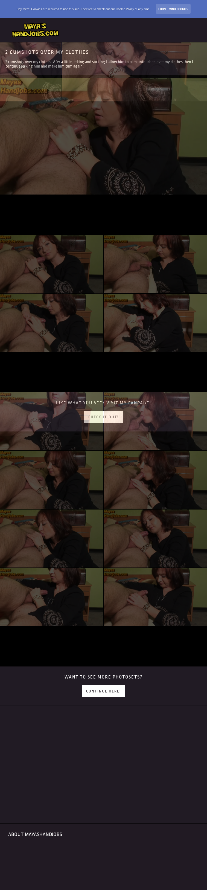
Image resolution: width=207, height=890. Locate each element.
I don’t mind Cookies (173, 9)
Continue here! (103, 691)
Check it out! (103, 417)
